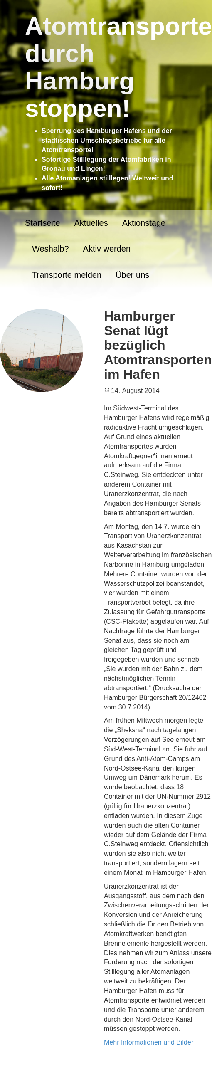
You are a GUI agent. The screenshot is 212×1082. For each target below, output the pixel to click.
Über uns (132, 274)
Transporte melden (66, 274)
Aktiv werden (107, 248)
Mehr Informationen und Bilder (148, 1042)
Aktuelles (91, 222)
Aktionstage (144, 222)
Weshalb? (50, 248)
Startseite (42, 222)
